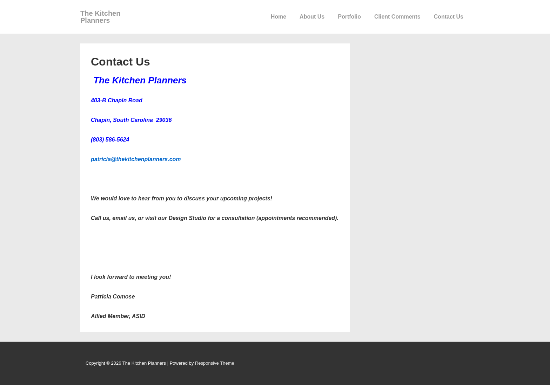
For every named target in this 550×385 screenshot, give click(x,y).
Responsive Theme (214, 363)
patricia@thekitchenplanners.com (136, 159)
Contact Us (448, 17)
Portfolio (349, 17)
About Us (312, 17)
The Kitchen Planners (100, 16)
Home (278, 17)
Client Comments (397, 17)
